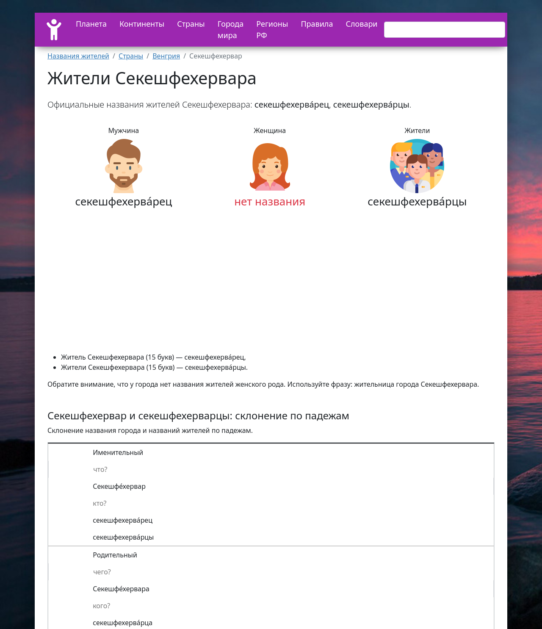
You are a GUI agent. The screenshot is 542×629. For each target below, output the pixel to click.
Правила (317, 24)
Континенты (141, 24)
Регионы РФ (272, 29)
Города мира (231, 29)
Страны (191, 24)
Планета (91, 24)
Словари (361, 24)
